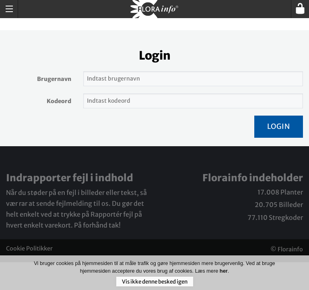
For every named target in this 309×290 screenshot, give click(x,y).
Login (278, 126)
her (224, 274)
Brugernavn (54, 79)
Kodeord (59, 101)
